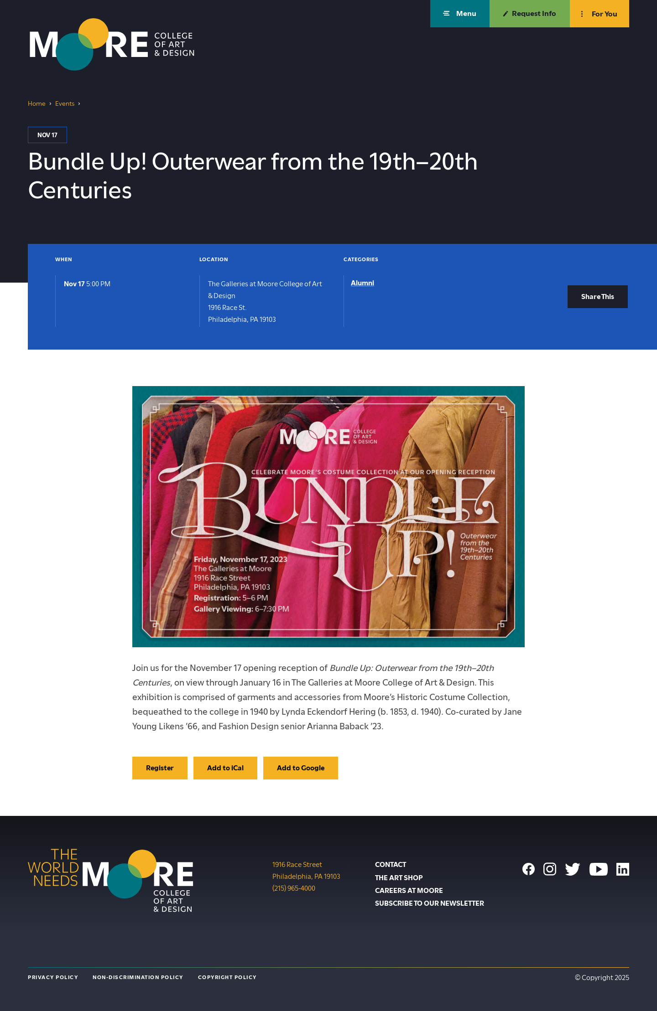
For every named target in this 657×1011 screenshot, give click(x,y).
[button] (460, 13)
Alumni (362, 283)
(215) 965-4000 (293, 887)
